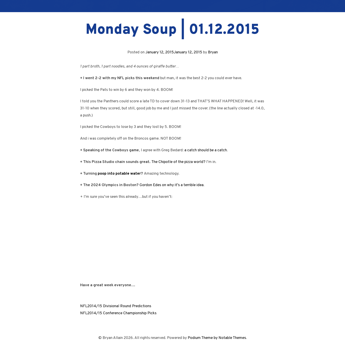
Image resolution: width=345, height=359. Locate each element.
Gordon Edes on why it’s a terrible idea (171, 185)
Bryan (213, 52)
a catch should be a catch (205, 150)
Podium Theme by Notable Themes (217, 337)
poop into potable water (119, 173)
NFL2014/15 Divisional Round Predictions (115, 306)
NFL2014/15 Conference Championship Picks (118, 313)
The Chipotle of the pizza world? (178, 162)
